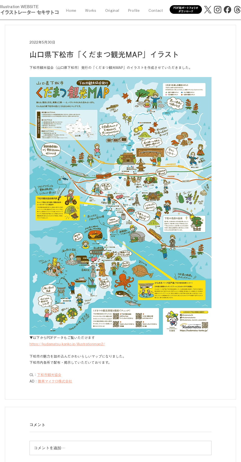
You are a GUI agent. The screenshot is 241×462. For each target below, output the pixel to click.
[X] (207, 9)
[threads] (237, 9)
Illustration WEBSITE (19, 7)
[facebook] (227, 9)
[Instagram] (217, 9)
